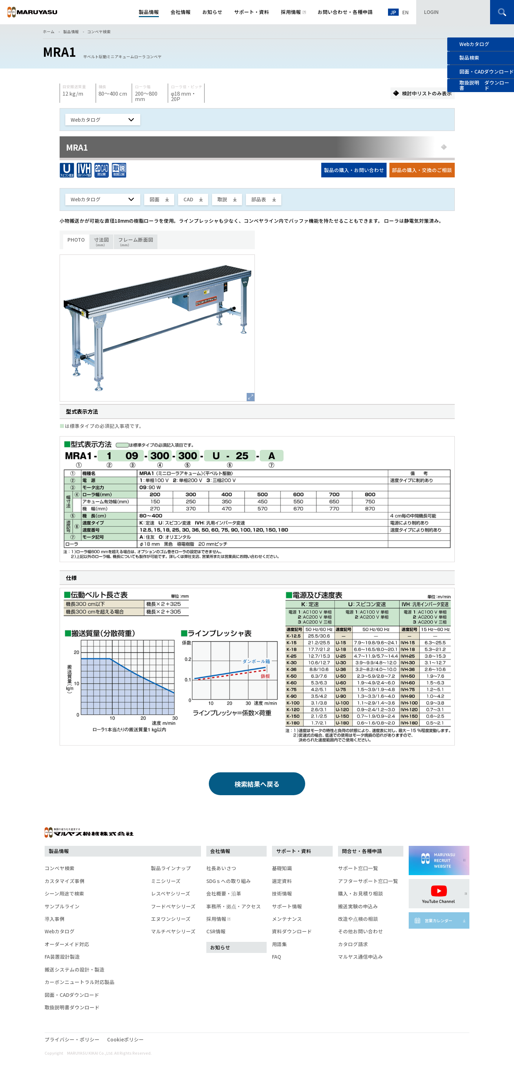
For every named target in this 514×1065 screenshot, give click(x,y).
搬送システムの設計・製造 (75, 969)
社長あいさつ (221, 868)
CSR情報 (216, 931)
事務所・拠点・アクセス (233, 906)
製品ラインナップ (171, 868)
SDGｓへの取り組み (228, 880)
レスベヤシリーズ (170, 893)
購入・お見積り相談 (360, 893)
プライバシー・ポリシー (72, 1039)
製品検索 (469, 57)
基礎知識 (282, 868)
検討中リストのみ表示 (427, 93)
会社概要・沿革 (223, 893)
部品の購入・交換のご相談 (422, 169)
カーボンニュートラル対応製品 (80, 981)
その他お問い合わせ (360, 931)
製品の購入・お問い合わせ (354, 169)
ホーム (49, 31)
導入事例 (55, 918)
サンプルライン (62, 906)
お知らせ (220, 947)
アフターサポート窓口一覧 (368, 880)
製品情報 (71, 31)
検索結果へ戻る (257, 783)
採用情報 (217, 918)
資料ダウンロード (292, 931)
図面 (155, 199)
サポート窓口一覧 (358, 868)
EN (405, 12)
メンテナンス (287, 918)
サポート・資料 (293, 850)
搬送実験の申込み (358, 906)
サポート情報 (287, 906)
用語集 (279, 944)
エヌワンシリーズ (171, 918)
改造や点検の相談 (358, 918)
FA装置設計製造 (62, 956)
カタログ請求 (353, 944)
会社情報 (220, 850)
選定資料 (282, 880)
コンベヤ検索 (99, 31)
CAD (188, 199)
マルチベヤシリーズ (173, 931)
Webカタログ (474, 43)
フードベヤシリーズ (173, 906)
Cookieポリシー (125, 1039)
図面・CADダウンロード (72, 994)
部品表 (258, 199)
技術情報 (282, 893)
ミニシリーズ (166, 880)
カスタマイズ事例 (65, 880)
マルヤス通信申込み (360, 956)
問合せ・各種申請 (362, 850)
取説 (222, 199)
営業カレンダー (438, 920)
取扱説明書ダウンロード (72, 1007)
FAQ (276, 956)
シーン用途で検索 (64, 893)
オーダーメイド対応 (67, 944)
